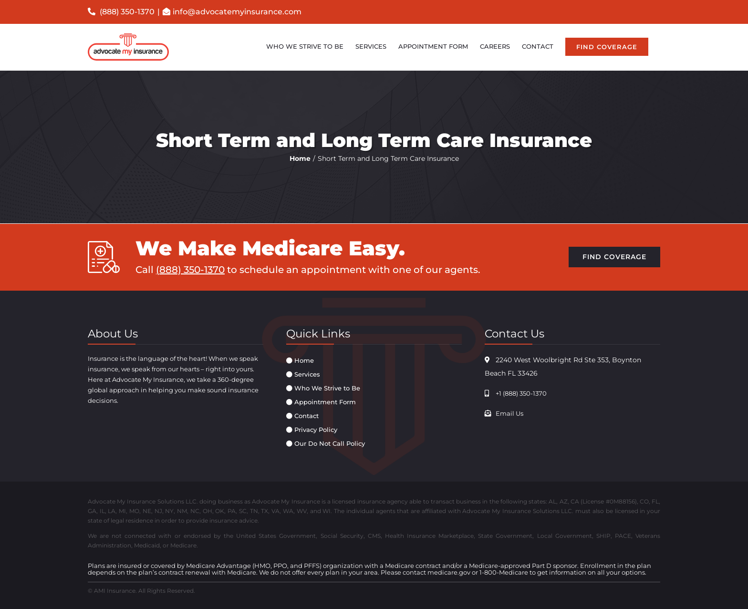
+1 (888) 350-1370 (521, 393)
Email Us (509, 413)
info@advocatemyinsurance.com (237, 11)
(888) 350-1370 (121, 11)
